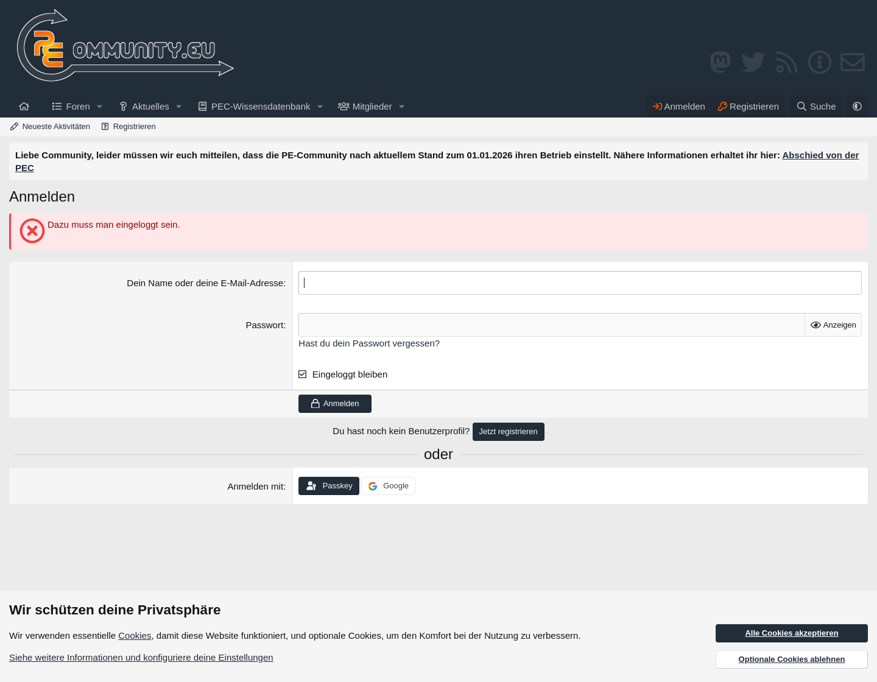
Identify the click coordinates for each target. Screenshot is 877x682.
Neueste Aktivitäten (56, 126)
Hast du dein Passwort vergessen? (369, 343)
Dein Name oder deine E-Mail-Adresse (205, 283)
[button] (99, 106)
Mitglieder (372, 106)
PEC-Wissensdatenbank (261, 106)
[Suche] (815, 106)
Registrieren (134, 126)
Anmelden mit (255, 486)
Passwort (264, 325)
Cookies (134, 635)
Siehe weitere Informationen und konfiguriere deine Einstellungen (141, 657)
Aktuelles (150, 106)
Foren (78, 106)
